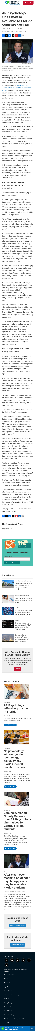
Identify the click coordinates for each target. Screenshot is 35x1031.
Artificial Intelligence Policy (11, 995)
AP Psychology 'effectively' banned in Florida (16, 708)
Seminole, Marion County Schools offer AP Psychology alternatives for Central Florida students (17, 821)
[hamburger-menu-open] (2, 3)
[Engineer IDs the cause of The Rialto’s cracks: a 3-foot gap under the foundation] (8, 584)
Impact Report (8, 1023)
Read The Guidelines (17, 925)
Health (17, 608)
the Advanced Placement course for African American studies (16, 87)
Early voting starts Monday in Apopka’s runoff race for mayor (24, 600)
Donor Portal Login (9, 1015)
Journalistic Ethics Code (17, 919)
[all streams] (32, 1028)
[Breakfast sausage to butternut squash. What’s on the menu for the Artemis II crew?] (8, 624)
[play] (3, 1029)
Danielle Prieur (8, 716)
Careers (6, 979)
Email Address (8, 556)
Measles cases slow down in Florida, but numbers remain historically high (23, 612)
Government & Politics (22, 595)
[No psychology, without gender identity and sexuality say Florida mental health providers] (16, 737)
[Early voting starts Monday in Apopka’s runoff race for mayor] (8, 599)
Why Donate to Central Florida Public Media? (17, 653)
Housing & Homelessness (23, 581)
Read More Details (17, 945)
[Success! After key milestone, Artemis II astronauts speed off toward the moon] (8, 638)
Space (17, 620)
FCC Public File (8, 1011)
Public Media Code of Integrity (17, 938)
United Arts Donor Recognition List (14, 1019)
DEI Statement (8, 999)
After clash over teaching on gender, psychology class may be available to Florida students (17, 881)
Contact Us (7, 983)
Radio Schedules (9, 975)
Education (7, 702)
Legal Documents (9, 987)
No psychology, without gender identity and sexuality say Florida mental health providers (14, 759)
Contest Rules (8, 1007)
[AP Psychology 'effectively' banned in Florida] (16, 691)
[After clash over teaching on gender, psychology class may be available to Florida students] (16, 861)
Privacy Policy (8, 1003)
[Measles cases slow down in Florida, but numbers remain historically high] (8, 611)
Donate (29, 3)
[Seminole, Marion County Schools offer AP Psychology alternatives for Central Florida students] (16, 799)
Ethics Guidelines (9, 991)
